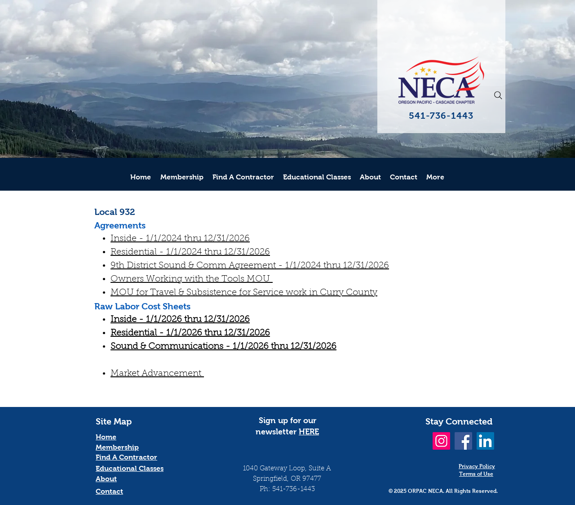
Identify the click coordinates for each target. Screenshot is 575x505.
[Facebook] (463, 441)
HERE (309, 431)
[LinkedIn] (485, 441)
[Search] (498, 95)
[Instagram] (441, 441)
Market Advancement (157, 373)
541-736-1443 (293, 489)
